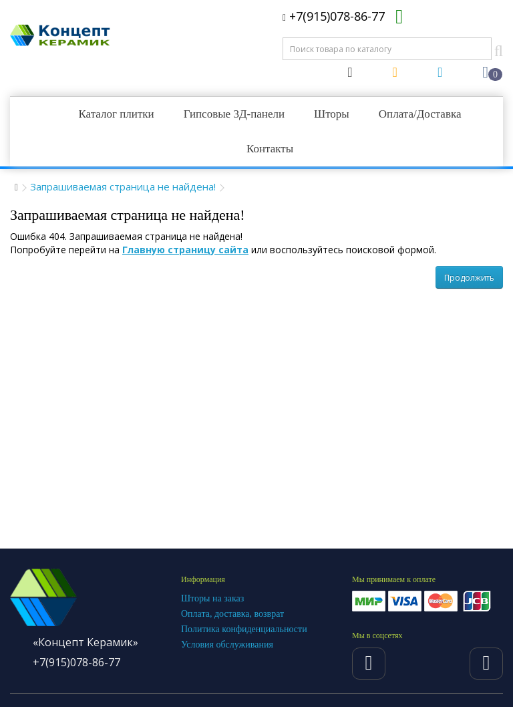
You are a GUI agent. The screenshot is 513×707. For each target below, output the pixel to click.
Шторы (331, 114)
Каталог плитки (116, 114)
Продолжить (469, 277)
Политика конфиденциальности (244, 629)
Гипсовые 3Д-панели (234, 114)
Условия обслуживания (227, 645)
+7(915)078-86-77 (334, 16)
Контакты (269, 148)
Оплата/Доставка (420, 114)
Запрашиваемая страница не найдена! (123, 186)
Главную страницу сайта (185, 249)
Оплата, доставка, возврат (232, 614)
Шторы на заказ (212, 598)
